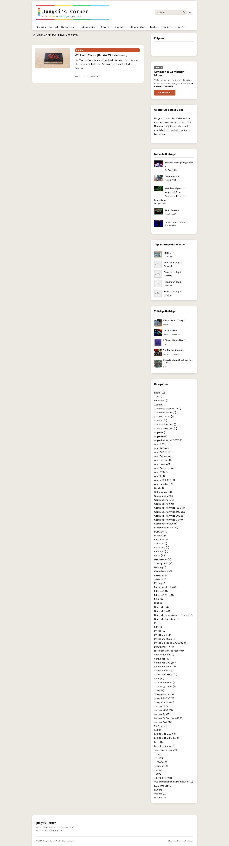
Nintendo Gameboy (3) (166, 619)
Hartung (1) (160, 567)
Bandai (79, 50)
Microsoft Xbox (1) (164, 595)
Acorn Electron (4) (164, 416)
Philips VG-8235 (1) (164, 638)
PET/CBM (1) (160, 531)
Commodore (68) (163, 495)
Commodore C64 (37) (166, 527)
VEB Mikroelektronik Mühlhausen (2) (173, 781)
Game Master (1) (163, 571)
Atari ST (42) (161, 472)
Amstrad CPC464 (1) (165, 424)
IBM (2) (158, 626)
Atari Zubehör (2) (163, 483)
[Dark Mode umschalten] (190, 12)
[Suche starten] (184, 12)
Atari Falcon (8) (162, 456)
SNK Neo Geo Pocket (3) (167, 738)
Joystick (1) (160, 579)
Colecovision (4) (163, 492)
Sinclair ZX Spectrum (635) (168, 718)
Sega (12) (159, 678)
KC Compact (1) (162, 785)
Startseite (41, 27)
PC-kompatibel (138, 27)
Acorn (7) (159, 404)
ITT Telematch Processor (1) (169, 650)
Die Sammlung (69, 27)
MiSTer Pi (169, 253)
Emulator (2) (161, 539)
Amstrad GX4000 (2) (165, 428)
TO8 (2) (158, 773)
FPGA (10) (159, 555)
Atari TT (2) (160, 476)
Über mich (53, 27)
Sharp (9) (159, 690)
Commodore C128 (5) (165, 523)
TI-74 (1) (158, 757)
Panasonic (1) (161, 400)
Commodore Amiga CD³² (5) (169, 519)
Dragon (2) (160, 535)
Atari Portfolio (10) (164, 468)
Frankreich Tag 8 (173, 272)
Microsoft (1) (161, 591)
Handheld (121, 27)
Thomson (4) (161, 765)
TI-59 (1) (158, 753)
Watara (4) (160, 797)
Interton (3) (160, 575)
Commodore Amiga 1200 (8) (169, 507)
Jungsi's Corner (49, 841)
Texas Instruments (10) (166, 750)
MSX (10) (159, 599)
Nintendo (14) (161, 607)
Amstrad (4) (160, 420)
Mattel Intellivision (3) (165, 587)
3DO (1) (158, 396)
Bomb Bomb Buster (175, 222)
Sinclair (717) (161, 706)
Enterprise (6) (161, 547)
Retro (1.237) (161, 392)
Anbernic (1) (160, 543)
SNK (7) (158, 730)
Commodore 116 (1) (164, 499)
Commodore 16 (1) (164, 503)
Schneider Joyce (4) (165, 666)
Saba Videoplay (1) (164, 654)
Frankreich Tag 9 (173, 281)
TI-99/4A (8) (161, 761)
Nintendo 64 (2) (162, 611)
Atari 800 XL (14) (163, 452)
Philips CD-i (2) (162, 634)
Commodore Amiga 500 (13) (169, 511)
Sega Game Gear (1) (165, 682)
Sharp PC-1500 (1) (164, 702)
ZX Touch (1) (160, 726)
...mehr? (181, 27)
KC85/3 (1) (159, 789)
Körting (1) (159, 583)
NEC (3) (158, 603)
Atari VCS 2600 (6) (164, 480)
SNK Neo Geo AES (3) (165, 734)
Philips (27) (160, 630)
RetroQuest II (172, 210)
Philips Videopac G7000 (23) (170, 642)
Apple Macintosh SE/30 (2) (168, 440)
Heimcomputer (89, 27)
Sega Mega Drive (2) (165, 686)
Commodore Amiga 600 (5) (169, 515)
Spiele (154, 27)
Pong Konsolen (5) (164, 646)
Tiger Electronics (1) (164, 777)
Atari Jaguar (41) (163, 460)
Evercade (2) (161, 551)
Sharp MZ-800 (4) (164, 698)
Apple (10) (159, 432)
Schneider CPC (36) (165, 662)
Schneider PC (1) (163, 670)
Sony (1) (158, 742)
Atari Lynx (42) (162, 464)
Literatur (167, 27)
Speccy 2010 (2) (163, 563)
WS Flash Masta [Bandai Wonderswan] (101, 55)
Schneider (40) (162, 658)
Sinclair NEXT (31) (163, 710)
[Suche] (168, 12)
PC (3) (157, 622)
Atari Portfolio (172, 176)
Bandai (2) (159, 488)
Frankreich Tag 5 (173, 291)
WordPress (188, 841)
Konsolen (106, 27)
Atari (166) (159, 444)
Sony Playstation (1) (164, 746)
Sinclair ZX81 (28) (163, 722)
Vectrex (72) (160, 793)
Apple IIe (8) (160, 436)
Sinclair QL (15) (162, 714)
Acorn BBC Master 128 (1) (167, 408)
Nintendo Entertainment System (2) (173, 615)
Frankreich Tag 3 (173, 262)
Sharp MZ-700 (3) (164, 694)
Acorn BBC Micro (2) (165, 412)
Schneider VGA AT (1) (165, 674)
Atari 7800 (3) (161, 448)
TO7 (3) (158, 769)
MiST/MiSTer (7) (162, 559)
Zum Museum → (164, 92)
